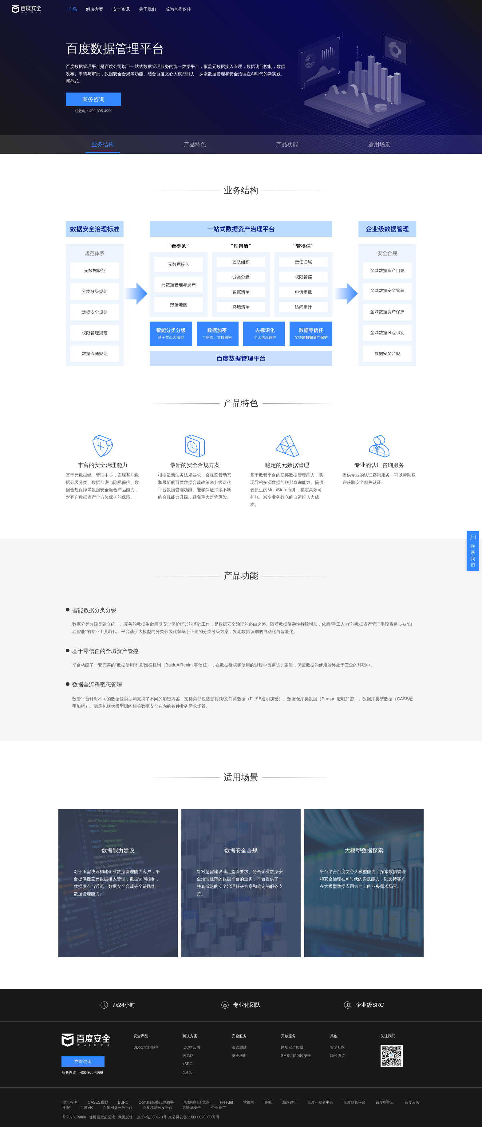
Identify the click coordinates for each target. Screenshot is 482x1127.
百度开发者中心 (320, 1102)
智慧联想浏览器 (197, 1102)
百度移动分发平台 (157, 1107)
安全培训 (239, 1056)
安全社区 (337, 1047)
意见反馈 (124, 1117)
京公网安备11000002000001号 (193, 1117)
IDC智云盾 (191, 1047)
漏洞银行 (289, 1102)
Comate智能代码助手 (156, 1102)
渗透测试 (239, 1047)
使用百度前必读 (101, 1117)
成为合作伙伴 (178, 9)
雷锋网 (248, 1102)
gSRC (187, 1072)
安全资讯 (121, 9)
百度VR (86, 1107)
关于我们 (147, 9)
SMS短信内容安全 (296, 1056)
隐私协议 (337, 1056)
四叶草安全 (192, 1107)
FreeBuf (226, 1102)
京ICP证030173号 (152, 1117)
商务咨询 (93, 99)
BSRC (123, 1102)
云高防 (188, 1056)
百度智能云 (385, 1102)
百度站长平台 (354, 1102)
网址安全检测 (292, 1047)
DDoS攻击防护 (145, 1047)
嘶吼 (268, 1102)
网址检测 (70, 1102)
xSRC (187, 1064)
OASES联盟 (98, 1102)
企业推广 (218, 1107)
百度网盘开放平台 (117, 1107)
